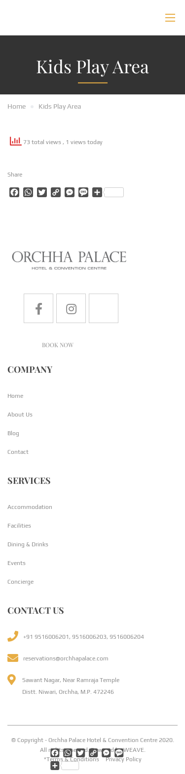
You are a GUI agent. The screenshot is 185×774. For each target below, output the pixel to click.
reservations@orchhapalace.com (66, 658)
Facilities (19, 525)
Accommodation (29, 507)
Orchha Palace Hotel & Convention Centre (102, 740)
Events (16, 563)
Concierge (20, 581)
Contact (18, 451)
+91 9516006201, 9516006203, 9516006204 (83, 636)
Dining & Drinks (27, 544)
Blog (13, 433)
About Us (20, 414)
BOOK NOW (58, 345)
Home (15, 395)
